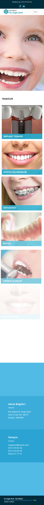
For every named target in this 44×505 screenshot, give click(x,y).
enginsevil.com (27, 500)
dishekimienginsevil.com (12, 500)
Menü (35, 12)
